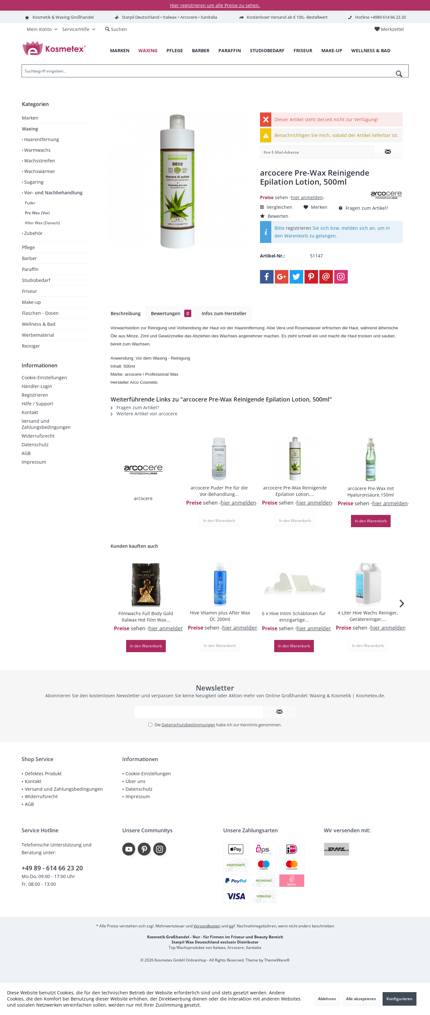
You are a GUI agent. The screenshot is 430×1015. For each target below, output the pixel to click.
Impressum (34, 462)
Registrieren (35, 395)
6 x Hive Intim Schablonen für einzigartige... (294, 616)
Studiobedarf (36, 280)
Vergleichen (276, 207)
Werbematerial (38, 335)
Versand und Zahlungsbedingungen (46, 424)
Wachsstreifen (39, 161)
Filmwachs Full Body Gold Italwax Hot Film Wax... (145, 616)
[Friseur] (303, 50)
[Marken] (119, 50)
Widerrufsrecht (38, 436)
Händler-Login (37, 386)
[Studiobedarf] (267, 50)
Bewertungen (171, 313)
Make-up (31, 302)
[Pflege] (174, 50)
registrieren (298, 228)
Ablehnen (327, 998)
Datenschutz (35, 444)
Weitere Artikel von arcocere (144, 414)
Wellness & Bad (38, 324)
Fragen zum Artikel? (363, 208)
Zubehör (33, 233)
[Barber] (200, 50)
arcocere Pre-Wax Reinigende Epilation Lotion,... (295, 491)
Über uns (135, 781)
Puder (29, 203)
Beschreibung (126, 313)
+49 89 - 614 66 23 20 (52, 868)
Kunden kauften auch (134, 546)
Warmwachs (37, 150)
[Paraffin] (229, 50)
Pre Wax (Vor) (37, 213)
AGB (26, 453)
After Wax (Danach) (42, 223)
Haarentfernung (41, 139)
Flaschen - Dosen (40, 313)
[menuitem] (389, 29)
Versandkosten (207, 926)
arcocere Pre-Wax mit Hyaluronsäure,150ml (370, 491)
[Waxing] (148, 50)
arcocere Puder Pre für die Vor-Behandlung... (219, 491)
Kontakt (30, 412)
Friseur (29, 291)
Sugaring (33, 182)
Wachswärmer (39, 171)
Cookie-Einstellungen (44, 377)
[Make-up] (332, 50)
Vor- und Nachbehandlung (53, 192)
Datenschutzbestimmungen (188, 725)
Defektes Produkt (43, 773)
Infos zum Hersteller (224, 313)
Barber (29, 258)
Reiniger (31, 346)
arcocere (143, 498)
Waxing (30, 129)
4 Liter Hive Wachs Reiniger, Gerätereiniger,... (368, 616)
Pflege (28, 247)
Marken (30, 118)
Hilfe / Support (37, 404)
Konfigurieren (399, 998)
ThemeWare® (277, 960)
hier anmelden (307, 197)
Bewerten (274, 216)
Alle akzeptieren (361, 998)
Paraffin (30, 269)
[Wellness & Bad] (371, 50)
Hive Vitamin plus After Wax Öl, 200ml (220, 616)
